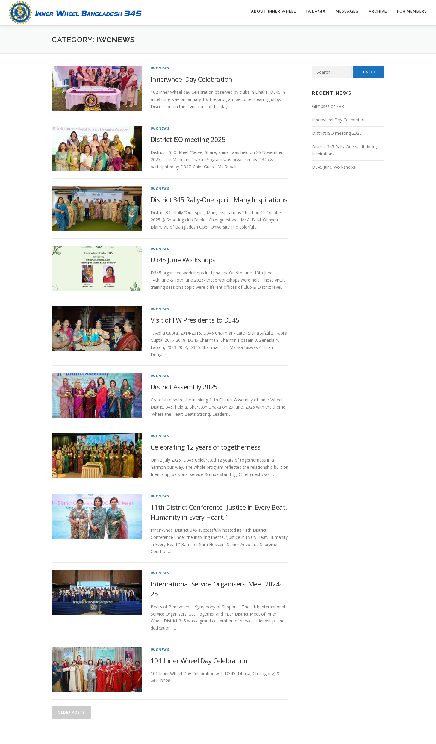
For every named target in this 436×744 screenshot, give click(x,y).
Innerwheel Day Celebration (191, 78)
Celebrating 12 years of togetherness (205, 446)
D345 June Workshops (183, 259)
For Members (412, 11)
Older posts (71, 711)
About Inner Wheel (273, 11)
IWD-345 (316, 11)
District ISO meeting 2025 (188, 138)
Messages (347, 11)
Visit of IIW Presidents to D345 (195, 319)
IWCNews (160, 67)
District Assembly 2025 (184, 386)
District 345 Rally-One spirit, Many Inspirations (219, 198)
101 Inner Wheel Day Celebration (199, 659)
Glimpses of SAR (328, 105)
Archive (378, 11)
